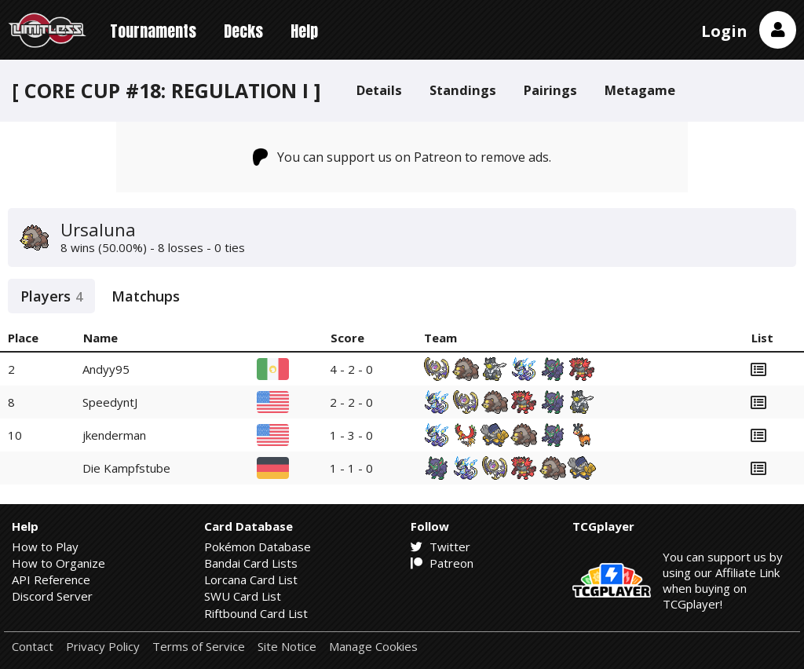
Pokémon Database (257, 546)
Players (51, 296)
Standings (462, 90)
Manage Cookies (373, 646)
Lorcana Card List (251, 579)
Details (379, 90)
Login (724, 31)
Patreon (442, 563)
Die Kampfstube (126, 468)
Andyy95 (106, 369)
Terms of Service (198, 646)
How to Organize (58, 563)
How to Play (45, 546)
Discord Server (52, 596)
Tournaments (153, 31)
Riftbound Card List (256, 613)
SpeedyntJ (109, 402)
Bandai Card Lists (251, 563)
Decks (243, 31)
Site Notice (287, 646)
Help (304, 31)
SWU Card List (242, 596)
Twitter (440, 546)
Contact (32, 646)
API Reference (51, 579)
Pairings (550, 90)
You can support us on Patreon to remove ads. (402, 157)
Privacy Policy (103, 646)
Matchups (145, 296)
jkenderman (114, 435)
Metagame (640, 90)
